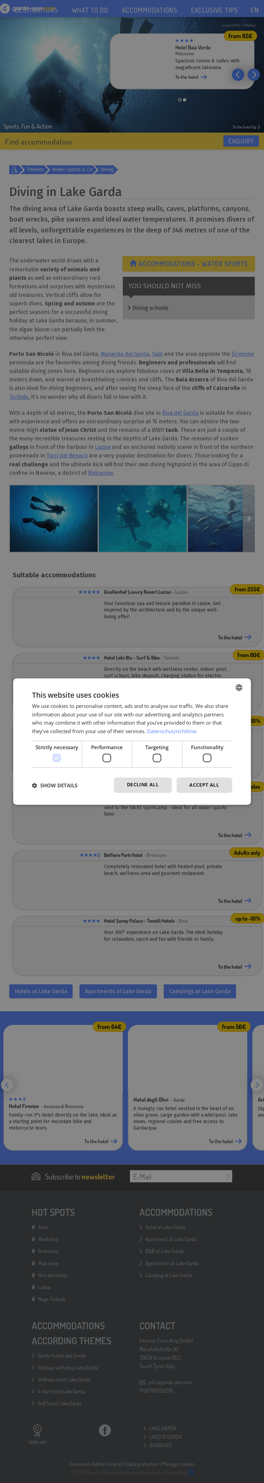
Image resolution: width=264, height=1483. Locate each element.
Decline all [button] (143, 785)
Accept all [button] (204, 785)
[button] (54, 785)
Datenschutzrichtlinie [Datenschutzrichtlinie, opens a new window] (171, 731)
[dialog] (132, 741)
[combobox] (238, 687)
